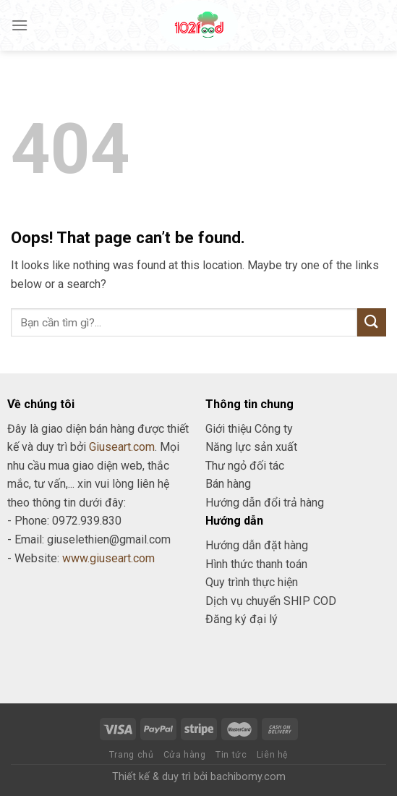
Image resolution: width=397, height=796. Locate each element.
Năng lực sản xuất (251, 447)
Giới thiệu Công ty (249, 429)
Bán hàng (228, 484)
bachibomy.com (248, 777)
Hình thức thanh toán (256, 564)
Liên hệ (272, 755)
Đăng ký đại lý (241, 619)
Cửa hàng (184, 755)
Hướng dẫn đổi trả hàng (264, 502)
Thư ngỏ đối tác (244, 466)
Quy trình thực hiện (251, 582)
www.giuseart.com (108, 558)
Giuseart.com (122, 447)
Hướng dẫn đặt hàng (256, 545)
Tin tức (231, 755)
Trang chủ (131, 755)
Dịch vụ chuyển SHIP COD (270, 601)
